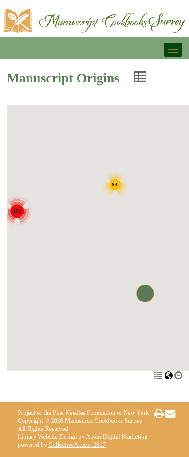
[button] (145, 293)
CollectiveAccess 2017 (77, 444)
